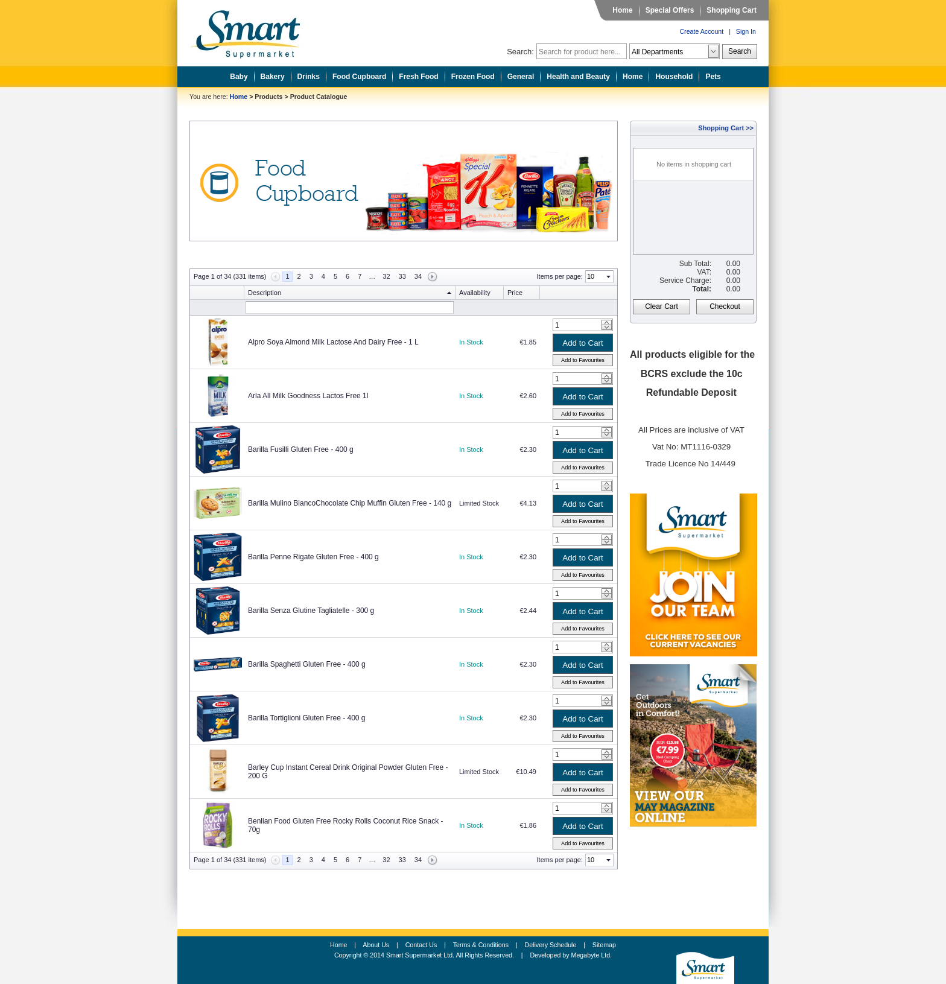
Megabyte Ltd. (591, 955)
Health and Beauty (578, 76)
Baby (238, 76)
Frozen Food (473, 76)
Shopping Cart (731, 10)
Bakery (273, 76)
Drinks (308, 76)
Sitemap (604, 944)
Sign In (746, 31)
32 (386, 276)
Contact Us (421, 944)
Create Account (701, 31)
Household (674, 76)
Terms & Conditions (481, 944)
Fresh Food (418, 76)
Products (268, 96)
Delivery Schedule (551, 944)
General (521, 76)
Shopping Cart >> (726, 128)
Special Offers (670, 10)
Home (622, 10)
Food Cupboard (359, 76)
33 (402, 276)
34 (418, 276)
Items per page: (560, 276)
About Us (376, 944)
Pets (712, 76)
